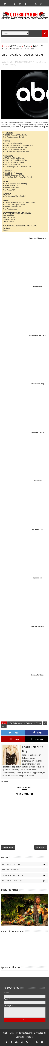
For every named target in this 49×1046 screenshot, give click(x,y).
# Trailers (28, 723)
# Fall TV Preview (15, 723)
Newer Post (8, 847)
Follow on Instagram (25, 881)
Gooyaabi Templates (24, 1037)
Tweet (14, 733)
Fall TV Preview (15, 46)
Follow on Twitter (25, 864)
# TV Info (37, 723)
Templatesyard (25, 1033)
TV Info (36, 46)
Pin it (14, 739)
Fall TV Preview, (33, 62)
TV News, (12, 64)
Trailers (27, 46)
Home (4, 46)
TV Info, (5, 64)
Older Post (40, 847)
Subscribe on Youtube (25, 875)
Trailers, (43, 62)
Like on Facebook (25, 870)
